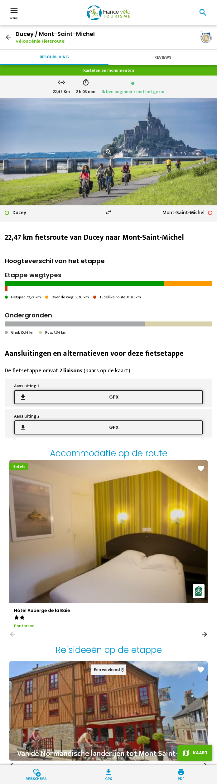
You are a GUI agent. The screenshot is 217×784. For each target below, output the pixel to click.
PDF (181, 778)
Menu (14, 13)
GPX (114, 397)
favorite (201, 468)
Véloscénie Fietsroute (40, 41)
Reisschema (36, 778)
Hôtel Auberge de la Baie (42, 610)
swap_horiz (108, 212)
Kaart (200, 753)
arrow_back (8, 37)
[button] (204, 634)
